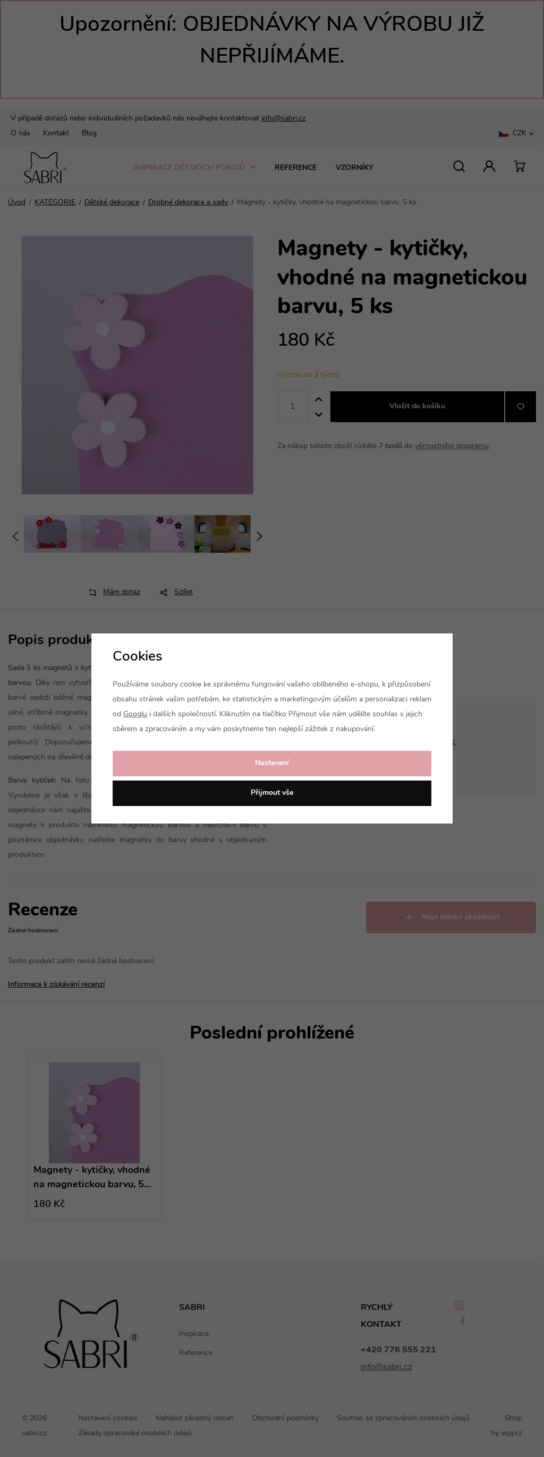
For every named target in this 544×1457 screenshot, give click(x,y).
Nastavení (272, 763)
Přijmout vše (272, 793)
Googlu (135, 714)
